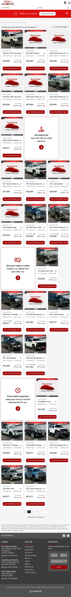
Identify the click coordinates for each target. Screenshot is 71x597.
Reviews (27, 564)
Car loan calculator (31, 555)
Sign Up (59, 567)
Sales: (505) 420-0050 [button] (9, 567)
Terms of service (30, 572)
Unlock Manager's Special (12, 68)
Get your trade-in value (47, 13)
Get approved (29, 550)
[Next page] (46, 511)
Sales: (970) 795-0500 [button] (9, 579)
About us (27, 558)
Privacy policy (29, 570)
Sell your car (29, 552)
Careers (27, 561)
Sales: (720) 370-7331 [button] (9, 556)
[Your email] (59, 561)
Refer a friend (29, 567)
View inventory (29, 547)
